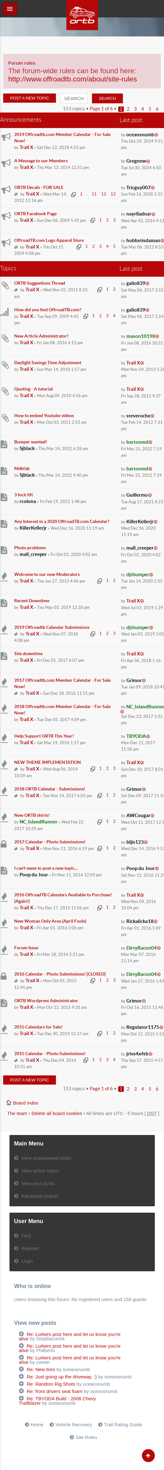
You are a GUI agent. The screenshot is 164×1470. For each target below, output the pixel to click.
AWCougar (138, 815)
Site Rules (86, 1437)
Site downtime (28, 653)
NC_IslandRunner (39, 821)
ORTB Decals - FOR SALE (39, 187)
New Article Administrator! (41, 335)
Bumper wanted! (30, 441)
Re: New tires (41, 1369)
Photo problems (30, 547)
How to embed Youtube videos (44, 415)
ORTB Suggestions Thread (39, 283)
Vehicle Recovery (73, 1424)
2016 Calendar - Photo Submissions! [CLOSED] (60, 974)
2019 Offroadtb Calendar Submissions (51, 627)
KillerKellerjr (33, 528)
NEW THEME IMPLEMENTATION (47, 762)
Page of (101, 108)
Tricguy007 (138, 187)
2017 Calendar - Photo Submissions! (50, 841)
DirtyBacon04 (141, 948)
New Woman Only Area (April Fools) (50, 921)
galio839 (135, 283)
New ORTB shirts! (32, 815)
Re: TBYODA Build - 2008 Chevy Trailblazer (57, 1401)
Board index (25, 1103)
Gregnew (136, 161)
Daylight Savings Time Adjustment (47, 362)
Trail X (26, 147)
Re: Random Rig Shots (51, 1384)
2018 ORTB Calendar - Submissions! (49, 788)
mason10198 (140, 336)
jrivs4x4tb (137, 1053)
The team (17, 1113)
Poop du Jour (34, 874)
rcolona (28, 501)
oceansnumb (140, 134)
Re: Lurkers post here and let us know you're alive (70, 1336)
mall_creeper (33, 554)
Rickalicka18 (140, 921)
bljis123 (135, 842)
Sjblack (27, 448)
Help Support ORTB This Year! (44, 735)
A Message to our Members (41, 160)
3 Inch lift (23, 494)
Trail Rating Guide (123, 1424)
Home (37, 1424)
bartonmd (137, 442)
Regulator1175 (142, 1027)
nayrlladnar (138, 213)
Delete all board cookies (57, 1113)
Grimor (134, 680)
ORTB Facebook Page (35, 213)
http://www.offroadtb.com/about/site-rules (72, 79)
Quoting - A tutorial (33, 388)
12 (103, 194)
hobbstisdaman (143, 240)
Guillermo (137, 495)
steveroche (138, 415)
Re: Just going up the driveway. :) (62, 1376)
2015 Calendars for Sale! (38, 1026)
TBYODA (136, 736)
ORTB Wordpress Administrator (46, 1000)
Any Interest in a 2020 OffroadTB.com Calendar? (61, 521)
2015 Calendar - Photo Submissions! (50, 1053)
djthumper (137, 574)
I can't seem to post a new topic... (45, 868)
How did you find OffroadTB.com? (47, 309)
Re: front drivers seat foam (55, 1391)
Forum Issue (26, 947)
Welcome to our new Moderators (47, 574)
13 (113, 194)
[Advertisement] (82, 44)
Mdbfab (22, 468)
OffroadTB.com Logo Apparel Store (49, 240)
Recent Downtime (31, 600)
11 (94, 194)
